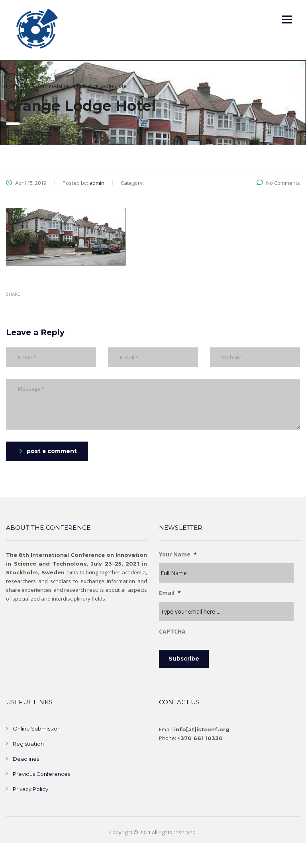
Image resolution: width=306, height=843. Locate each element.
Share (13, 294)
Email (170, 593)
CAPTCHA (172, 631)
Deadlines (26, 757)
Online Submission (37, 727)
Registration (28, 742)
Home (13, 86)
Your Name (178, 554)
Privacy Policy (30, 787)
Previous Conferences (41, 772)
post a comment (48, 451)
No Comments (278, 182)
